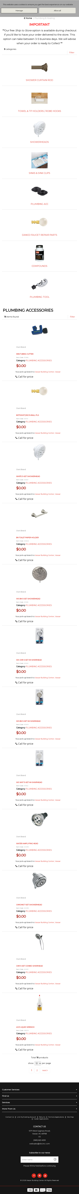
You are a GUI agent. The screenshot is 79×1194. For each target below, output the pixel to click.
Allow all (57, 10)
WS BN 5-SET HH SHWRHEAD (28, 721)
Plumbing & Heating (45, 18)
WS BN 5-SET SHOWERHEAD (28, 599)
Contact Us (9, 1117)
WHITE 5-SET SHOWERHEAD (28, 476)
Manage (19, 10)
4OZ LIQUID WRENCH (25, 1027)
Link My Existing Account (26, 1117)
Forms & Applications (56, 1117)
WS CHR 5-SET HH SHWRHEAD (29, 660)
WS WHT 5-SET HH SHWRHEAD (29, 782)
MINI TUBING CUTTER (24, 354)
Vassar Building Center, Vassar (48, 372)
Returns (42, 1117)
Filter (71, 52)
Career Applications (41, 1119)
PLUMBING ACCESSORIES (39, 360)
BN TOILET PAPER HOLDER (27, 538)
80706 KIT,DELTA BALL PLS (27, 415)
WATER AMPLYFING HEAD (27, 844)
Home (28, 18)
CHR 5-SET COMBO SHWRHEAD (29, 966)
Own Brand (21, 347)
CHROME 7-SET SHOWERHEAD (29, 905)
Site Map (70, 1117)
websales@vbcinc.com (39, 1144)
